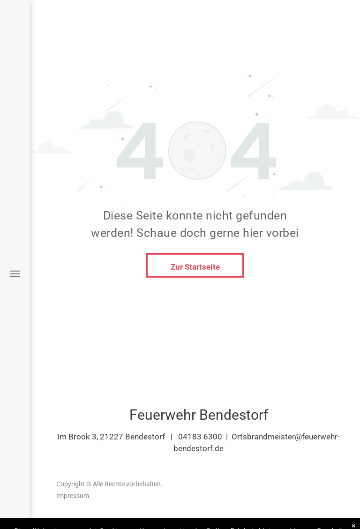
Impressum (72, 495)
